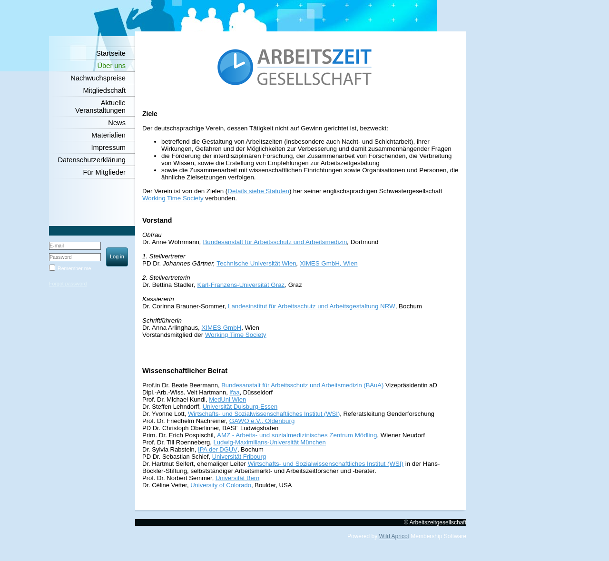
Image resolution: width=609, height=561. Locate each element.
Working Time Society (173, 198)
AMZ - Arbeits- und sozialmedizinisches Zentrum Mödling (297, 435)
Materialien (108, 135)
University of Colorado (220, 485)
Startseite (111, 53)
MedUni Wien (227, 399)
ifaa (235, 392)
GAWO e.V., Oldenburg (262, 420)
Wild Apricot (394, 536)
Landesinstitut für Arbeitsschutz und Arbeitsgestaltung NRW (311, 306)
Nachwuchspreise (98, 78)
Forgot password (68, 283)
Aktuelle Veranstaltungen (100, 106)
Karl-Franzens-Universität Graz (241, 284)
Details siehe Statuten (258, 191)
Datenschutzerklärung (92, 160)
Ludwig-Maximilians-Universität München (270, 442)
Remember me (74, 268)
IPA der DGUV (217, 449)
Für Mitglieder (104, 172)
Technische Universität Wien (256, 263)
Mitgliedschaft (104, 90)
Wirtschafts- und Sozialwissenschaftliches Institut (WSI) (264, 413)
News (117, 123)
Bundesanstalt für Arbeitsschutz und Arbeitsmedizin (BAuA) (302, 385)
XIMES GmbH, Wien (328, 263)
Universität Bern (237, 478)
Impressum (108, 147)
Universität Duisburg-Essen (240, 406)
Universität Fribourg (239, 456)
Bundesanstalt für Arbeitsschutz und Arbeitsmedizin (275, 242)
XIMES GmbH (221, 327)
